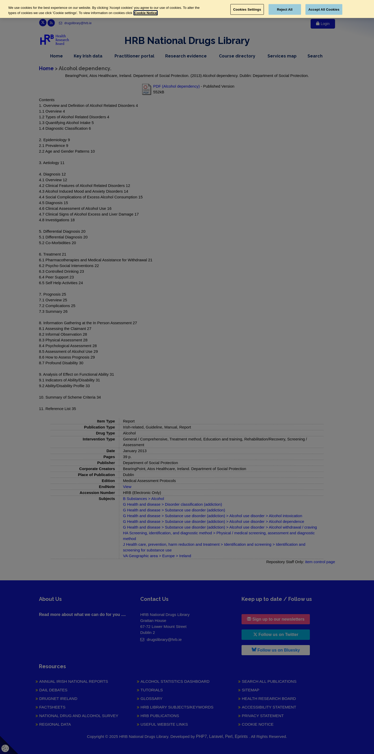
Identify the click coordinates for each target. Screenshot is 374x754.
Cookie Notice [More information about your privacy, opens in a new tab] (145, 13)
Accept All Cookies (323, 9)
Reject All (284, 9)
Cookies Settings (247, 9)
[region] (187, 9)
